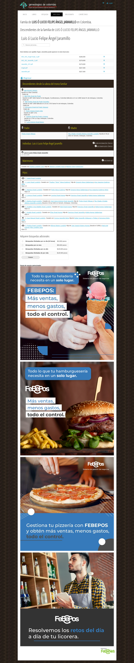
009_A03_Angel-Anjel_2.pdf (30, 57)
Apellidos (56, 14)
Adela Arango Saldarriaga (96, 195)
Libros (34, 14)
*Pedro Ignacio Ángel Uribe (34, 111)
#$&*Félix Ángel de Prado (32, 96)
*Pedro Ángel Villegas (28, 134)
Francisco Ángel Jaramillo (78, 195)
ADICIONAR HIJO (107, 160)
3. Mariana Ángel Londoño (33, 190)
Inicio (25, 14)
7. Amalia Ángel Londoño (33, 212)
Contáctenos (83, 14)
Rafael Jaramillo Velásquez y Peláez (86, 218)
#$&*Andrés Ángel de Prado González (37, 102)
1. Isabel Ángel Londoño (33, 178)
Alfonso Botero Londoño (58, 225)
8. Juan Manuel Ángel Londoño (35, 218)
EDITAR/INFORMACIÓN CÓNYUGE (103, 143)
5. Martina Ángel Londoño (33, 201)
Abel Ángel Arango (66, 207)
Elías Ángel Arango (56, 212)
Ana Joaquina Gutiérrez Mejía (98, 190)
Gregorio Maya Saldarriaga (85, 182)
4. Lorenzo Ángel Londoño (33, 195)
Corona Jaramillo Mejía (61, 218)
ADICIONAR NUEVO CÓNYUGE (104, 146)
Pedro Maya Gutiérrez (58, 190)
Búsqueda (45, 14)
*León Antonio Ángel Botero (35, 122)
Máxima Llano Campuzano (74, 166)
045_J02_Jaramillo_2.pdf (29, 60)
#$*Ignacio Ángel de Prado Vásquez (36, 107)
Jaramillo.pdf (25, 71)
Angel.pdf (24, 68)
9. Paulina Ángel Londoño (33, 225)
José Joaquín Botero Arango (80, 225)
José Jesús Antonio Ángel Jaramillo (62, 201)
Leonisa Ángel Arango (58, 195)
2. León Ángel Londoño (32, 182)
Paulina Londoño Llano (37, 166)
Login (111, 3)
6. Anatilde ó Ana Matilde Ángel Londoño (38, 207)
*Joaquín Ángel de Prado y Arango (37, 116)
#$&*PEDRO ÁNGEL (30, 90)
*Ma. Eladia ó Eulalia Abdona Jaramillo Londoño (83, 134)
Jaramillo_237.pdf (27, 64)
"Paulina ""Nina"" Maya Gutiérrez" (60, 182)
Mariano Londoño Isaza (57, 166)
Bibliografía (69, 14)
